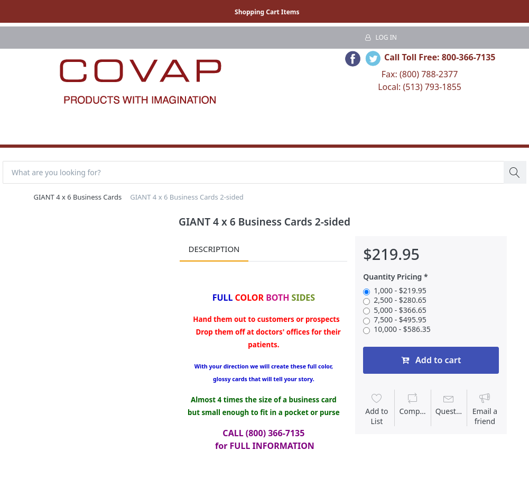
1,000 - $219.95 (400, 290)
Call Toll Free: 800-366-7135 (440, 57)
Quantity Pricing (392, 277)
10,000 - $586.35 (402, 329)
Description (213, 249)
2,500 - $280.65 (400, 300)
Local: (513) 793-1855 (419, 87)
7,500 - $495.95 (400, 320)
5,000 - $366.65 (400, 310)
